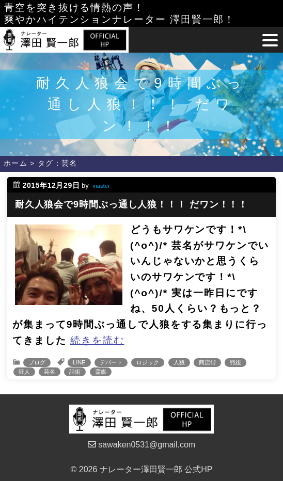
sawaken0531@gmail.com (141, 444)
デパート (111, 362)
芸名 (49, 371)
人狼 (179, 362)
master (101, 186)
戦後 (235, 362)
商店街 (207, 362)
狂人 (24, 371)
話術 (75, 371)
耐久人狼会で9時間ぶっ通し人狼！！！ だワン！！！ (131, 204)
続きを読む (97, 340)
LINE (79, 362)
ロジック (147, 362)
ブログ (36, 362)
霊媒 (100, 371)
